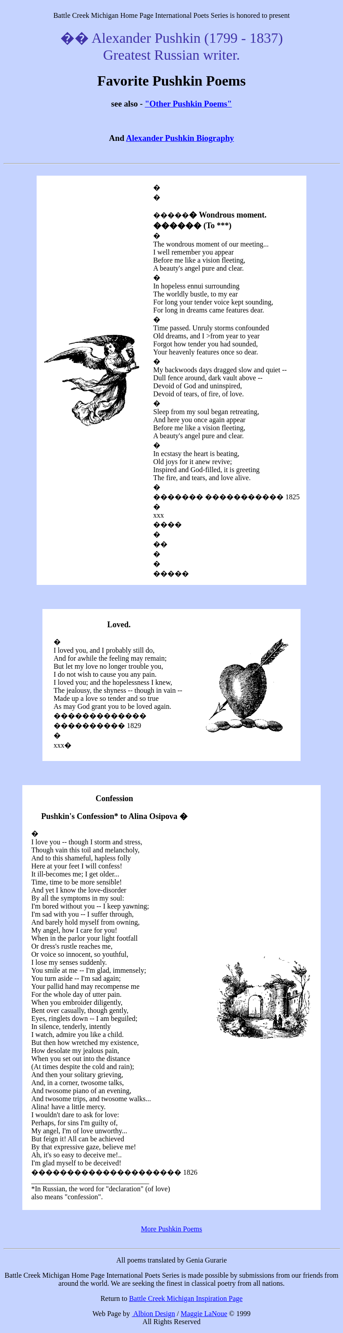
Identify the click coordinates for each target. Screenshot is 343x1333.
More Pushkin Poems (171, 1229)
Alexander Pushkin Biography (180, 138)
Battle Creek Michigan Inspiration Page (186, 1298)
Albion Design (153, 1313)
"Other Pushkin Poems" (188, 103)
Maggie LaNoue (203, 1313)
